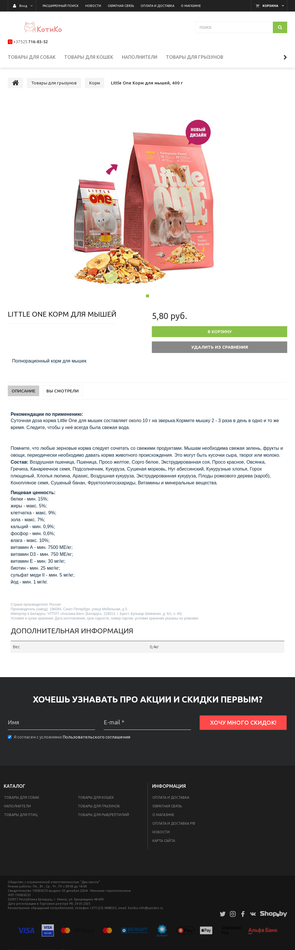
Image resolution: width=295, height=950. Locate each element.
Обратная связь (167, 809)
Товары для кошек (96, 800)
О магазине (163, 817)
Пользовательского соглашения (96, 739)
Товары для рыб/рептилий (103, 817)
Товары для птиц (20, 817)
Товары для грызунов (99, 809)
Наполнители (17, 809)
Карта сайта (163, 843)
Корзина (270, 5)
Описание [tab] (23, 393)
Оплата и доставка (170, 800)
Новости (161, 835)
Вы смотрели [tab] (62, 393)
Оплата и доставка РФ (173, 826)
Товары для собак (21, 800)
